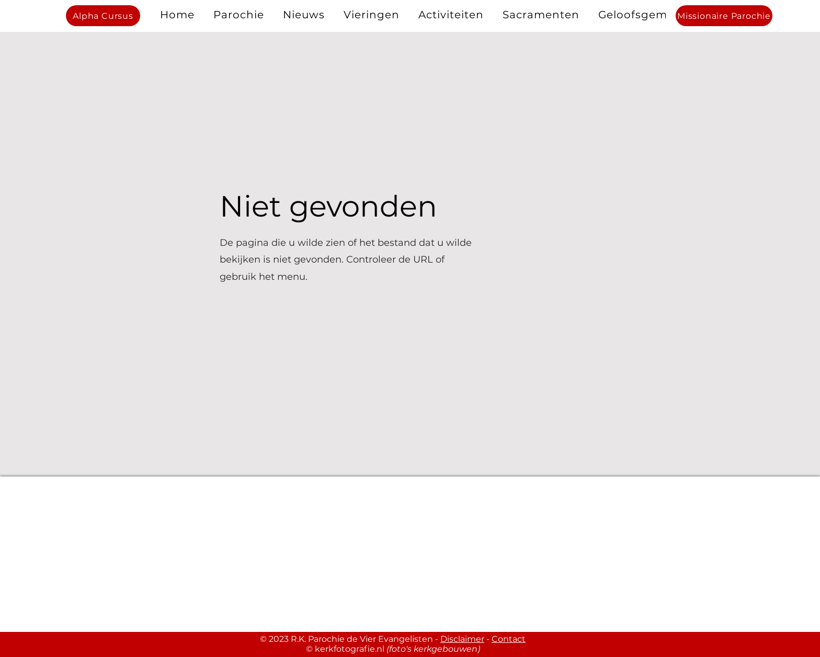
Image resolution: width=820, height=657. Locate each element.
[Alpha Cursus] (103, 15)
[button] (238, 15)
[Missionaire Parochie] (724, 15)
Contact (509, 639)
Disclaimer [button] (462, 639)
